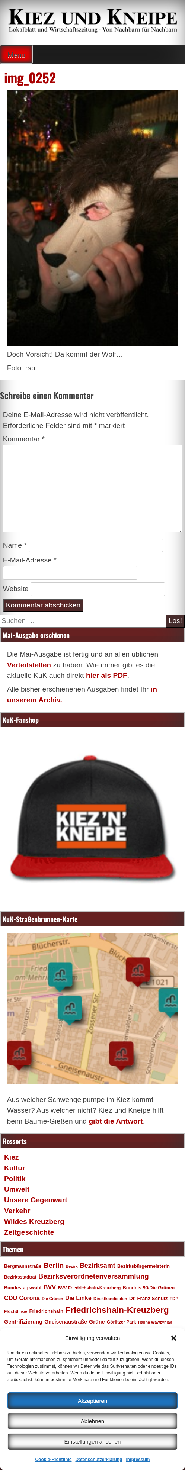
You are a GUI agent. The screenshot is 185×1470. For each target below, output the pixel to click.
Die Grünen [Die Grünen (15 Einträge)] (52, 1298)
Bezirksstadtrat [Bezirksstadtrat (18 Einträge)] (20, 1277)
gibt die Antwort (116, 1121)
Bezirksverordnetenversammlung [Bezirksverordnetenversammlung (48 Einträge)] (93, 1276)
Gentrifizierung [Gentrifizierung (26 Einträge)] (23, 1322)
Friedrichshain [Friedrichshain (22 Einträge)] (46, 1311)
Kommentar (24, 439)
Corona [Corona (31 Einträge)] (29, 1298)
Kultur (14, 1168)
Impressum (138, 1459)
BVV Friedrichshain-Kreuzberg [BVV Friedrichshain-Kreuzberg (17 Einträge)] (89, 1287)
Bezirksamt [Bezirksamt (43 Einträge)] (97, 1265)
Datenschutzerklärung (98, 1459)
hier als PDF (106, 675)
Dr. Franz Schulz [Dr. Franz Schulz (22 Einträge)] (148, 1298)
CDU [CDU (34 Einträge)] (10, 1298)
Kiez (11, 1157)
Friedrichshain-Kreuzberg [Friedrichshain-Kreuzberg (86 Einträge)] (117, 1310)
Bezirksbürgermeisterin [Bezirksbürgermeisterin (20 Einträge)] (143, 1266)
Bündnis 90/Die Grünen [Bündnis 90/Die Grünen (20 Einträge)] (149, 1287)
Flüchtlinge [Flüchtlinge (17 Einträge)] (15, 1311)
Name (15, 545)
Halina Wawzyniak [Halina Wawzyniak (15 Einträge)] (155, 1322)
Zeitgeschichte (29, 1232)
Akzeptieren (92, 1401)
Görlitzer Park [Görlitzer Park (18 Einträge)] (121, 1322)
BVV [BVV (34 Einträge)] (50, 1287)
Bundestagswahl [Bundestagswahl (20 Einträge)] (22, 1287)
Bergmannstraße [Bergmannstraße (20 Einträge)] (22, 1266)
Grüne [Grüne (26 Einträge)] (97, 1322)
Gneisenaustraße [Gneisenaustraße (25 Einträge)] (65, 1322)
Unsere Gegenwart (35, 1200)
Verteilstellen (29, 665)
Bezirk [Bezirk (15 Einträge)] (72, 1266)
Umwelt (16, 1189)
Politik (15, 1179)
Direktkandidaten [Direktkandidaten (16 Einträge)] (110, 1298)
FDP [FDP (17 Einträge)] (174, 1298)
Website (16, 589)
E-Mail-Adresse (30, 560)
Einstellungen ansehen (92, 1441)
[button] (174, 1338)
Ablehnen (92, 1421)
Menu (16, 55)
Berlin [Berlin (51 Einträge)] (54, 1265)
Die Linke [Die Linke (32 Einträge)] (78, 1298)
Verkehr (17, 1211)
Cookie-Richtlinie (53, 1459)
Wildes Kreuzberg (34, 1221)
